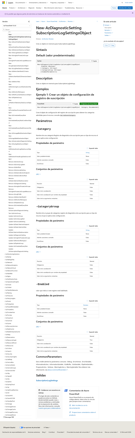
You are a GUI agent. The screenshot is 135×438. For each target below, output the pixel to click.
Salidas (107, 35)
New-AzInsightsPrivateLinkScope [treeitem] (18, 55)
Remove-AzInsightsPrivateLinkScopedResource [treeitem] (20, 190)
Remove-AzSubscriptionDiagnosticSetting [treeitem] (18, 209)
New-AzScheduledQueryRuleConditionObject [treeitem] (20, 120)
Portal (114, 8)
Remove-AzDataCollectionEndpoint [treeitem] (19, 173)
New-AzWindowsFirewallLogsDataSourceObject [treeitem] (20, 156)
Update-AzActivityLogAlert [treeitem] (17, 219)
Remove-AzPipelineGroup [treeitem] (16, 202)
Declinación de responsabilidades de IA (14, 432)
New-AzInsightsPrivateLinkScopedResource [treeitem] (20, 59)
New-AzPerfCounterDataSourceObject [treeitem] (20, 95)
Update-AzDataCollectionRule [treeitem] (17, 227)
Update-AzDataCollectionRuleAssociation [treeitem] (18, 231)
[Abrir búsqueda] (122, 2)
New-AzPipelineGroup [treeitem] (15, 97)
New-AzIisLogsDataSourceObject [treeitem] (18, 53)
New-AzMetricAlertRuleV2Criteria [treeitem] (18, 71)
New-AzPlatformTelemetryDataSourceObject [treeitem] (20, 102)
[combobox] (16, 25)
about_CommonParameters (57, 370)
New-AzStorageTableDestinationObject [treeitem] (18, 137)
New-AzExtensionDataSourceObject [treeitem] (19, 50)
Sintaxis (108, 25)
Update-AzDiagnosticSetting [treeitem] (17, 235)
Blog (43, 432)
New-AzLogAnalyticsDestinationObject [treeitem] (18, 64)
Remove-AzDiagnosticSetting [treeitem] (17, 183)
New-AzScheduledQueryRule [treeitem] (17, 115)
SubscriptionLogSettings (47, 380)
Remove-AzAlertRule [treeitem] (15, 167)
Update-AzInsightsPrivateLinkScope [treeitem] (19, 238)
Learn (37, 21)
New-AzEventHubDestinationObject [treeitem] (19, 42)
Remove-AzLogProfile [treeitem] (15, 194)
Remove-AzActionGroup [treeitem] (16, 162)
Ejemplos (108, 30)
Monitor (70, 21)
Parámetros (109, 33)
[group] (67, 107)
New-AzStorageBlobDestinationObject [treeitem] (20, 133)
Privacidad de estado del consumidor (78, 432)
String (87, 152)
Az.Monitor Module (47, 39)
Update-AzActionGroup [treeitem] (16, 216)
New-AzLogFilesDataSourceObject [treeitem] (19, 68)
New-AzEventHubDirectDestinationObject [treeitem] (19, 46)
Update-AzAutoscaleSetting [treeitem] (17, 221)
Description (108, 28)
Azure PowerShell (52, 21)
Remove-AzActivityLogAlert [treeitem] (17, 164)
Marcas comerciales (111, 432)
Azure (43, 21)
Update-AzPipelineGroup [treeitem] (16, 243)
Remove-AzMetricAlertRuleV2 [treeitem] (17, 197)
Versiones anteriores (34, 432)
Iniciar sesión (129, 2)
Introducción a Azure (125, 8)
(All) (38, 174)
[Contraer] (29, 21)
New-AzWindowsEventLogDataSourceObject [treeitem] (20, 149)
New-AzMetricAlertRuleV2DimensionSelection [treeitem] (20, 76)
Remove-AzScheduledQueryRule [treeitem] (18, 205)
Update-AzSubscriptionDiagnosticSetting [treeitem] (18, 250)
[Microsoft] (3, 2)
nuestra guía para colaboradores (49, 408)
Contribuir (52, 432)
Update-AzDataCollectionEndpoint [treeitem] (19, 224)
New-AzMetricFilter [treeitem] (14, 82)
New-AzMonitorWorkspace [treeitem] (17, 92)
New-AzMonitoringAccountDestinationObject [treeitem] (20, 86)
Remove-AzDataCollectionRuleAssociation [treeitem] (18, 179)
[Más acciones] (97, 21)
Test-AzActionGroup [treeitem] (15, 213)
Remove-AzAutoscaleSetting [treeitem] (17, 170)
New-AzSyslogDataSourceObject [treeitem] (18, 144)
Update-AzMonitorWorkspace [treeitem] (17, 241)
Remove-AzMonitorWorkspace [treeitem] (18, 200)
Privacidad (60, 432)
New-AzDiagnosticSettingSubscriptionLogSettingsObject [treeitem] (20, 36)
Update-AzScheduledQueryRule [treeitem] (18, 246)
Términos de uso (97, 432)
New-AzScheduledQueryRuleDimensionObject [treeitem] (20, 128)
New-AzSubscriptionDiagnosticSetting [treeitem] (20, 141)
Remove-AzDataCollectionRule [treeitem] (18, 176)
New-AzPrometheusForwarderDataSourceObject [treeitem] (20, 110)
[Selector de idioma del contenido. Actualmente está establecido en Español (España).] (9, 427)
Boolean (85, 305)
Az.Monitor (62, 21)
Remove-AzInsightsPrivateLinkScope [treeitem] (19, 186)
